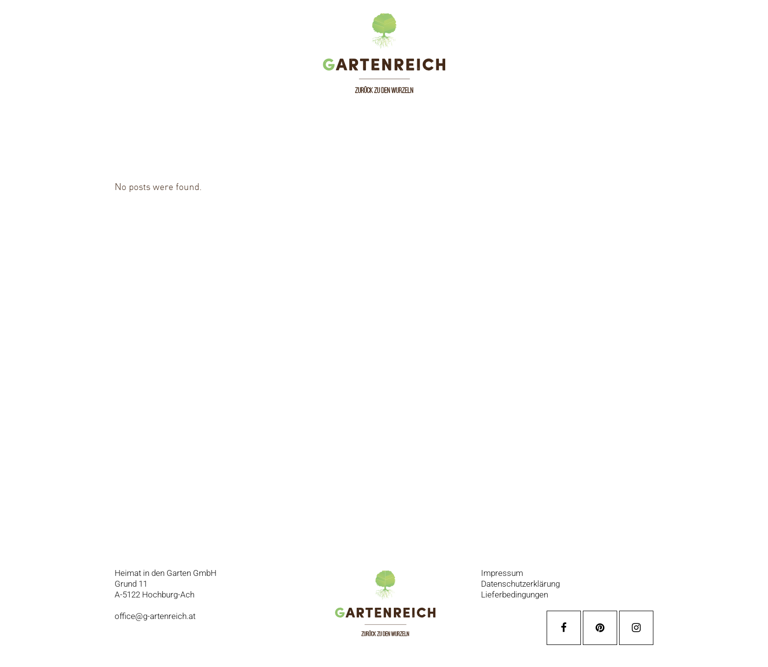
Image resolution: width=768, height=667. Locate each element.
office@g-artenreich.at (155, 616)
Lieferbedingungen (514, 594)
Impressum (502, 573)
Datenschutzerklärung (520, 584)
